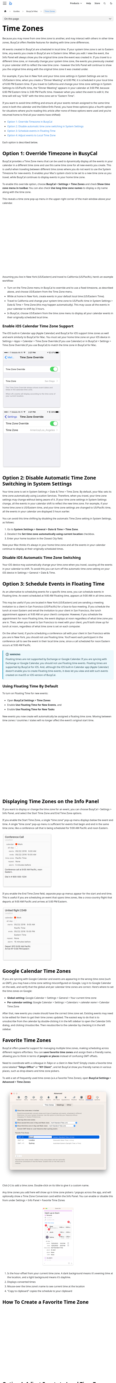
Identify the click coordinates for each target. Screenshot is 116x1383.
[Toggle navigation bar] (4, 3)
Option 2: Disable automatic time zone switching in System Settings (45, 126)
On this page (11, 18)
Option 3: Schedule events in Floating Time (31, 130)
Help (88, 3)
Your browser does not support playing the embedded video (58, 241)
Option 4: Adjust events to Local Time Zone (31, 135)
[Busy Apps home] (10, 3)
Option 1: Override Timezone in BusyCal (29, 121)
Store (97, 3)
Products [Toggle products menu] (76, 3)
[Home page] (5, 11)
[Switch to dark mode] (111, 3)
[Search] (104, 3)
